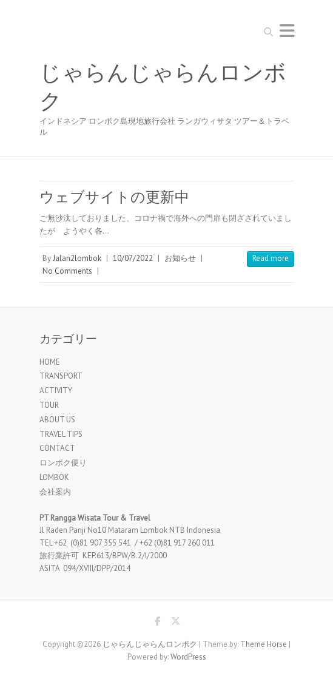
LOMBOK (54, 477)
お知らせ (180, 258)
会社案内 (55, 492)
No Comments (67, 271)
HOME (49, 362)
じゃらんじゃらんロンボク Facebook (158, 623)
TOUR (49, 405)
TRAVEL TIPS (60, 434)
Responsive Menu (287, 30)
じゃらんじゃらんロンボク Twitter (176, 623)
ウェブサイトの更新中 (114, 197)
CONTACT (57, 448)
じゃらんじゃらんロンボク (162, 87)
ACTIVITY (55, 390)
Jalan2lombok (77, 258)
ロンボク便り (63, 463)
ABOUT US (57, 419)
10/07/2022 (133, 258)
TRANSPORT (60, 376)
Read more (270, 258)
